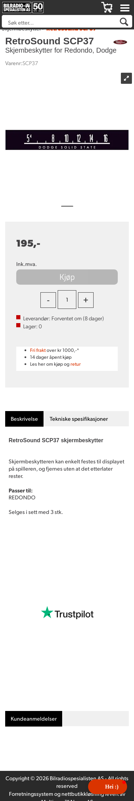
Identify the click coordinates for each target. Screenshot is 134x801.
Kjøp (67, 276)
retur (75, 364)
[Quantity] (67, 299)
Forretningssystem (31, 793)
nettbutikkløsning (82, 793)
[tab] (24, 419)
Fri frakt (38, 350)
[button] (107, 786)
